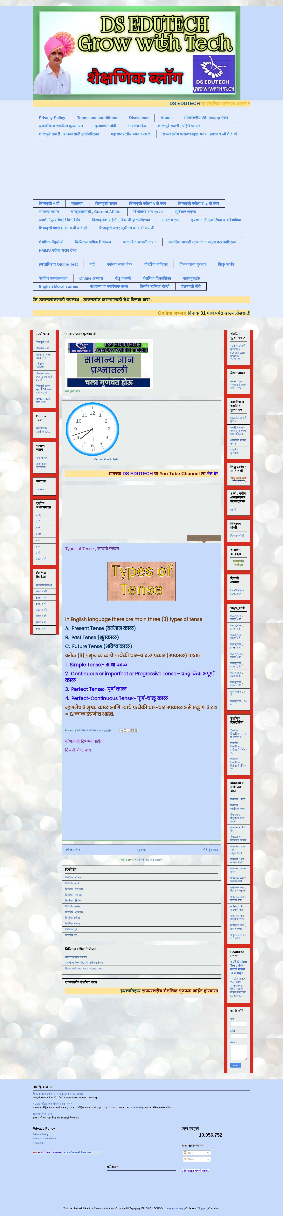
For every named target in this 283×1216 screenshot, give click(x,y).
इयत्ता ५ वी (41, 616)
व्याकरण (77, 203)
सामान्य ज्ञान (49, 212)
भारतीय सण (170, 220)
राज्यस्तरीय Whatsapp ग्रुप (206, 118)
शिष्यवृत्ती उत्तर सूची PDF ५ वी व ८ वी (126, 228)
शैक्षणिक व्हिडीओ (51, 242)
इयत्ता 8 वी (41, 558)
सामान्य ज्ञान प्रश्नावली (42, 465)
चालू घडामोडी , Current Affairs (96, 212)
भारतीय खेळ (137, 126)
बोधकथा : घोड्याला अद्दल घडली (237, 818)
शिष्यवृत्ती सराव (106, 203)
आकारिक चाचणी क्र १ (140, 242)
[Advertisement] (127, 168)
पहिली (233, 509)
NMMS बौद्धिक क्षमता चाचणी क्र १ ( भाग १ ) (53, 1103)
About (166, 118)
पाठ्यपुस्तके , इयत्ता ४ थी (236, 646)
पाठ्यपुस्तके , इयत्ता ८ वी (236, 684)
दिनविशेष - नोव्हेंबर (73, 906)
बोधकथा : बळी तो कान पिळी (237, 861)
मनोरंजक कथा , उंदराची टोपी (238, 898)
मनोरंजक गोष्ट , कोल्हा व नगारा (237, 917)
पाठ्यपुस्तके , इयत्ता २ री (236, 627)
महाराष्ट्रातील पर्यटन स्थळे (130, 134)
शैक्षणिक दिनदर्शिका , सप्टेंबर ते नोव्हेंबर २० (238, 748)
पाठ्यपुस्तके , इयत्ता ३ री (236, 636)
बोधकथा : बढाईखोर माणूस (237, 807)
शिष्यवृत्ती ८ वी (42, 348)
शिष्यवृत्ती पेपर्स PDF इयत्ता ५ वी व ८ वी (44, 377)
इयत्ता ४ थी (41, 609)
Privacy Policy (52, 118)
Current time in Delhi (106, 459)
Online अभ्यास (91, 278)
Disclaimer (139, 118)
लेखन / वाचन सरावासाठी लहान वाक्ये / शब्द (238, 385)
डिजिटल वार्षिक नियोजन (93, 242)
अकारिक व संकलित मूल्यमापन (61, 126)
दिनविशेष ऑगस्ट (72, 923)
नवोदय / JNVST (40, 365)
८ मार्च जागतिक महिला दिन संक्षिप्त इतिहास (84, 962)
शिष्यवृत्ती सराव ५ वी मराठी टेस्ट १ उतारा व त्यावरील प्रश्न (58, 1093)
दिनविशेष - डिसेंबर (73, 900)
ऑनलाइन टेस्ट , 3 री (42, 1113)
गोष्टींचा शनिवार (156, 264)
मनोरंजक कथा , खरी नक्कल (238, 927)
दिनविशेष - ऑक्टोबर (74, 912)
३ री (38, 528)
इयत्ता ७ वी (41, 628)
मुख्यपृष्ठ (141, 849)
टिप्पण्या (189, 1159)
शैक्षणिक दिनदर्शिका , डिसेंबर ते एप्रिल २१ (238, 764)
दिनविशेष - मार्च (72, 883)
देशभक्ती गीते (191, 286)
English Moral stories (58, 286)
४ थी (38, 534)
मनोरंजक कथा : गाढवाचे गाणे (238, 879)
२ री (38, 521)
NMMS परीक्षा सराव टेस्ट (58, 250)
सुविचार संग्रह (185, 212)
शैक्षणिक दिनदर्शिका (157, 278)
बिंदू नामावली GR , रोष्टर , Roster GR (83, 968)
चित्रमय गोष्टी (237, 535)
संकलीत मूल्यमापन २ (236, 451)
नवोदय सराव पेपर (119, 264)
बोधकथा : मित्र (237, 799)
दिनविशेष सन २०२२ (148, 212)
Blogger (201, 1208)
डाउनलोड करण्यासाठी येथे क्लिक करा (96, 299)
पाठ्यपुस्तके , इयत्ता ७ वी (236, 674)
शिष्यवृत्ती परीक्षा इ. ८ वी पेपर (198, 203)
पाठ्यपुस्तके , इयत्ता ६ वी (236, 665)
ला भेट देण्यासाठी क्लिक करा (97, 1152)
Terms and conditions (97, 118)
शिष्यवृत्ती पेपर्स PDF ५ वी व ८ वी (63, 228)
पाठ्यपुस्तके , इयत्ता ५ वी (236, 655)
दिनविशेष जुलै (71, 929)
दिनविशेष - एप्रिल (73, 877)
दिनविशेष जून (71, 935)
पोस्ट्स (188, 1152)
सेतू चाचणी (123, 278)
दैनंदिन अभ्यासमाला (53, 278)
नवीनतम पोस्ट (72, 849)
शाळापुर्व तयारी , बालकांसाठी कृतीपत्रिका (69, 134)
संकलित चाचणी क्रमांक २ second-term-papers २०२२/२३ (238, 352)
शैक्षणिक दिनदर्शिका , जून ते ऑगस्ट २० (238, 734)
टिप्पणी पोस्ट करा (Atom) (150, 859)
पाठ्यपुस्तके (191, 278)
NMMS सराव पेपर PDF (43, 400)
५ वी (38, 540)
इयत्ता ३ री (41, 603)
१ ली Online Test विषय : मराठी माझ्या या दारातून (238, 967)
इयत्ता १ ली (41, 591)
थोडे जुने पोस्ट (210, 849)
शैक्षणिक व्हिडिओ (44, 585)
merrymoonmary (174, 1208)
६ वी (38, 546)
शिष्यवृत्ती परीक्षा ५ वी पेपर (147, 203)
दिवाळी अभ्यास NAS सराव (237, 592)
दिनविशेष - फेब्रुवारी (74, 889)
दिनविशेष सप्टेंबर (72, 917)
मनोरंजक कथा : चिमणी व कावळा (238, 889)
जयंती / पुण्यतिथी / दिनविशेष (59, 220)
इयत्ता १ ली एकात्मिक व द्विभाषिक (216, 220)
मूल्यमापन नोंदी (105, 126)
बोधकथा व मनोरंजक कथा (109, 286)
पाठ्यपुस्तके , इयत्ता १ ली (236, 617)
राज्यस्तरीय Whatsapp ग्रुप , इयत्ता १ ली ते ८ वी (199, 134)
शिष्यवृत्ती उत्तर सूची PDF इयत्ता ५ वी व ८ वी (44, 389)
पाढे (92, 264)
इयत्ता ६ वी (41, 622)
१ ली (38, 515)
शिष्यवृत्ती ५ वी (49, 203)
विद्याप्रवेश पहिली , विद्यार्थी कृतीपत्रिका (121, 220)
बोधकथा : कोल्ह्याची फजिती (238, 838)
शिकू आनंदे (226, 264)
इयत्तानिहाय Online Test (58, 264)
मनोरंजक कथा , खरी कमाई (238, 936)
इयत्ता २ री (41, 597)
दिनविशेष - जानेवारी (74, 894)
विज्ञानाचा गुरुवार (193, 264)
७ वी (38, 552)
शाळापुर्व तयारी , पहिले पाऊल (179, 126)
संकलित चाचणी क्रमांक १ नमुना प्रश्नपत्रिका (202, 242)
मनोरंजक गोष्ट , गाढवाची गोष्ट (237, 908)
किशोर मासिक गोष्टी (154, 286)
